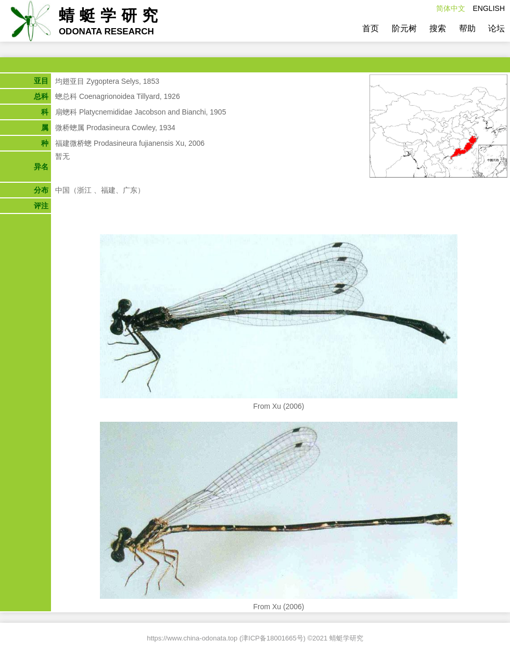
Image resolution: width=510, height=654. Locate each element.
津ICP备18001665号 (272, 638)
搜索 (437, 28)
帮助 (467, 28)
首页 (370, 28)
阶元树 (404, 28)
